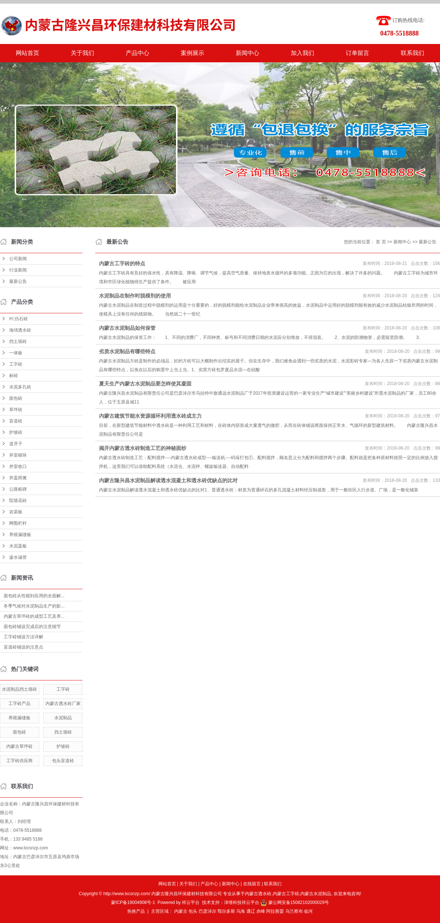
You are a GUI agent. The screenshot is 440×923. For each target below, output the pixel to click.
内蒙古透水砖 (258, 893)
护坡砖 (15, 432)
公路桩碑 (18, 489)
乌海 (240, 911)
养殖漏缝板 (20, 534)
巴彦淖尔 (207, 911)
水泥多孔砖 (20, 386)
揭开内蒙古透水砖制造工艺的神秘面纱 (142, 448)
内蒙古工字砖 (286, 893)
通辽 (250, 911)
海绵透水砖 (20, 330)
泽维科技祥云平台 (241, 902)
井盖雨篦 (18, 477)
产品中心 (137, 53)
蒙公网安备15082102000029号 (294, 902)
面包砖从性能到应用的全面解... (34, 595)
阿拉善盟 (275, 911)
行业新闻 (18, 270)
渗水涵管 (18, 557)
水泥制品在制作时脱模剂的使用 (135, 296)
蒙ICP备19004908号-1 (133, 902)
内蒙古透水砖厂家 (63, 703)
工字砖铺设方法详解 (23, 636)
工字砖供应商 (19, 760)
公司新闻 (18, 258)
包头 (192, 911)
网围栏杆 (18, 523)
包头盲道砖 (63, 760)
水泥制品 (63, 717)
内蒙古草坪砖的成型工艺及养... (34, 616)
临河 (308, 911)
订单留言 (357, 53)
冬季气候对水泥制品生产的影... (34, 606)
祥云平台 (190, 902)
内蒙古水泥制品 (315, 893)
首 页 (381, 241)
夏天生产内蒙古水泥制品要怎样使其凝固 (145, 384)
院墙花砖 (18, 500)
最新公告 (18, 281)
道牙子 (15, 443)
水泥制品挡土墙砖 (19, 689)
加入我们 (302, 53)
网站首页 (27, 53)
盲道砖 (15, 421)
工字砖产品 (19, 703)
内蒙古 (180, 911)
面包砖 (15, 398)
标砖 (13, 375)
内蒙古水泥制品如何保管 (127, 328)
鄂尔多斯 (226, 911)
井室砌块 (18, 455)
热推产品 (136, 911)
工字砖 (15, 364)
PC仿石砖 (18, 318)
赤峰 (260, 911)
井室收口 (18, 466)
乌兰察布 (294, 911)
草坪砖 (15, 409)
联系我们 (412, 53)
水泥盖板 (18, 546)
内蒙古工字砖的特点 (122, 263)
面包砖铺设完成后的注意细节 (32, 626)
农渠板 (15, 511)
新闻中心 (247, 53)
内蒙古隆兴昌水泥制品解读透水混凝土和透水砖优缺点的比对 (168, 480)
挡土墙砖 (18, 341)
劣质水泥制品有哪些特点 (127, 351)
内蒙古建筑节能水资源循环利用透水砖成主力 (150, 416)
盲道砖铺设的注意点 (23, 647)
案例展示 (192, 53)
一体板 (15, 352)
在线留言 (252, 883)
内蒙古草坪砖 (19, 746)
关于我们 (82, 53)
